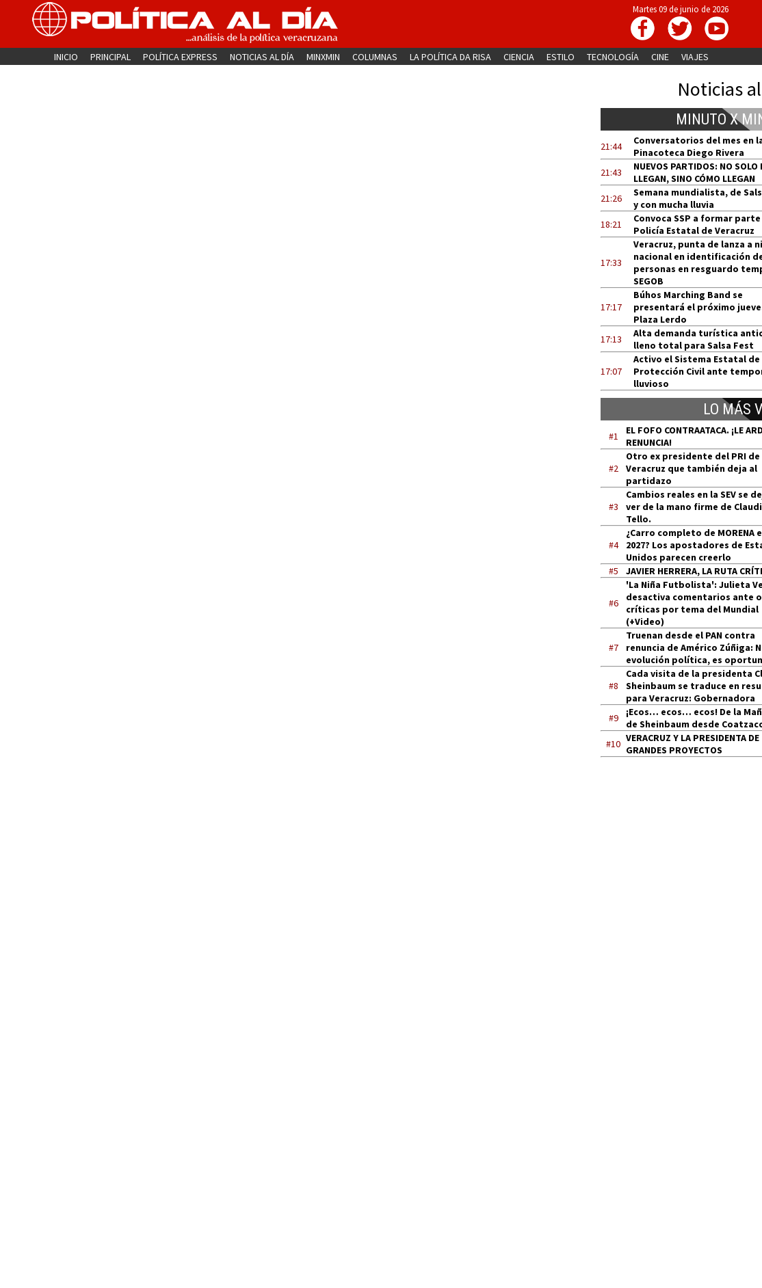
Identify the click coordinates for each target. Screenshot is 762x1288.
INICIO (66, 57)
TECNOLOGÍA (613, 57)
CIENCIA (518, 57)
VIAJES (695, 57)
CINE (660, 57)
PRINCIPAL (110, 57)
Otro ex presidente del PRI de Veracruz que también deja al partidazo (693, 468)
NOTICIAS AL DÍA (262, 57)
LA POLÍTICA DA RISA (450, 57)
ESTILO (561, 57)
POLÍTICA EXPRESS (180, 57)
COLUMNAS (374, 57)
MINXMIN (323, 57)
